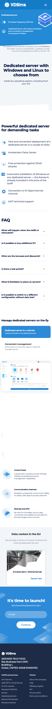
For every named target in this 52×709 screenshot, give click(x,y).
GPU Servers (6, 680)
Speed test (36, 578)
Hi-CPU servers (7, 686)
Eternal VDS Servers (9, 699)
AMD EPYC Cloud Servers (12, 683)
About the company (37, 680)
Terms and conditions (38, 696)
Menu (46, 5)
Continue (26, 625)
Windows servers (8, 703)
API (30, 689)
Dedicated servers (8, 696)
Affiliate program (36, 686)
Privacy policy (35, 693)
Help (31, 683)
